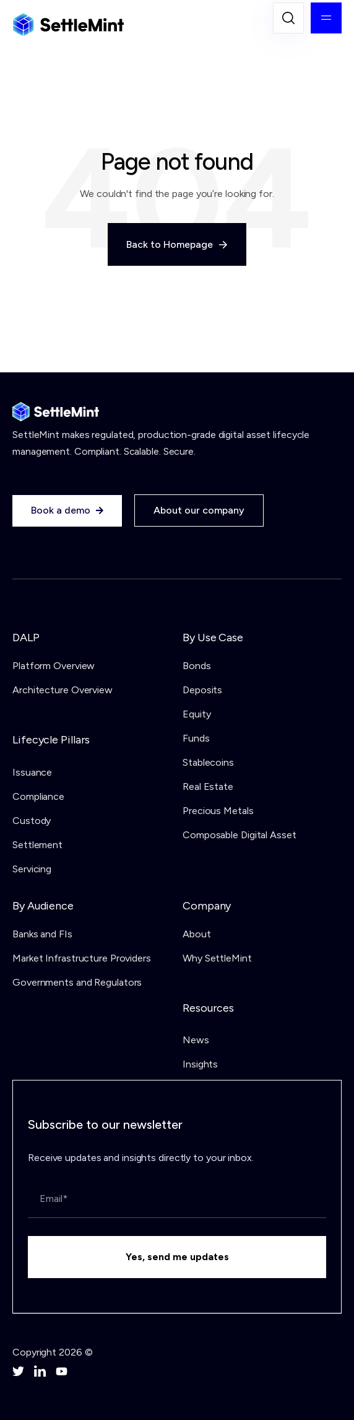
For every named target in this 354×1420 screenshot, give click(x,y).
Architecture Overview (62, 690)
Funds (196, 738)
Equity (196, 714)
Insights (200, 1064)
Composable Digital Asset (239, 835)
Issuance (32, 772)
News (196, 1040)
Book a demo (67, 510)
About (197, 934)
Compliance (38, 796)
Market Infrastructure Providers (81, 958)
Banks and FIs (42, 934)
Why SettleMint (217, 958)
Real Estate (208, 786)
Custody (31, 820)
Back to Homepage (177, 244)
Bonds (197, 666)
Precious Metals (218, 811)
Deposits (202, 690)
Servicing (31, 869)
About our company (198, 510)
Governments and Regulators (77, 982)
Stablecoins (208, 762)
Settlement (37, 845)
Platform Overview (53, 666)
